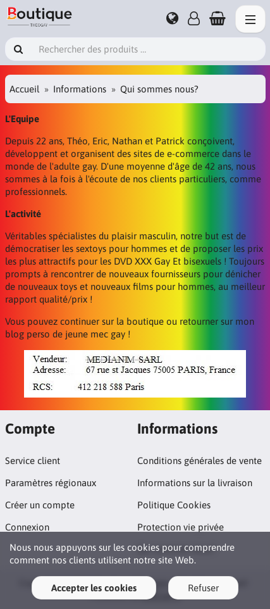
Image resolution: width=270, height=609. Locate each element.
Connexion (27, 527)
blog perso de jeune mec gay (65, 334)
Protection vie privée (180, 527)
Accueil (24, 89)
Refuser (203, 587)
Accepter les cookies (94, 587)
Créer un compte (40, 504)
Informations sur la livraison (194, 482)
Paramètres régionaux (50, 482)
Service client (32, 460)
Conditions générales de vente (199, 460)
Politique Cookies (174, 504)
